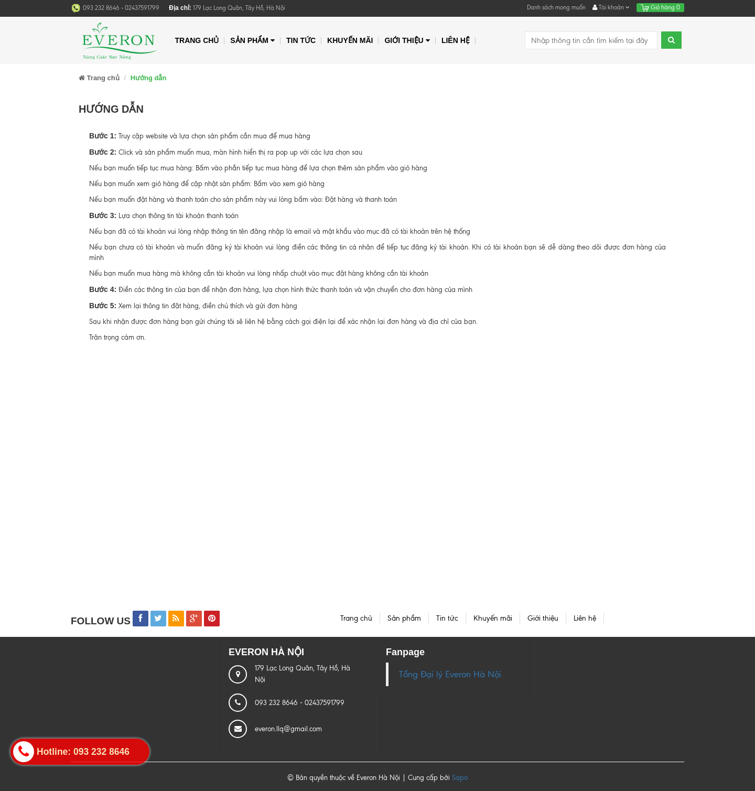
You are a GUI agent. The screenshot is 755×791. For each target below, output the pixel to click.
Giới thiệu (406, 40)
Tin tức (301, 40)
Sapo (460, 778)
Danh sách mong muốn (556, 7)
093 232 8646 (102, 8)
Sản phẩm (252, 40)
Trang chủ (197, 40)
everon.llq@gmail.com (288, 729)
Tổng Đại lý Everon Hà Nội (450, 674)
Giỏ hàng (660, 7)
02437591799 (142, 8)
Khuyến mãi (350, 40)
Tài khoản (611, 7)
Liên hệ (455, 40)
